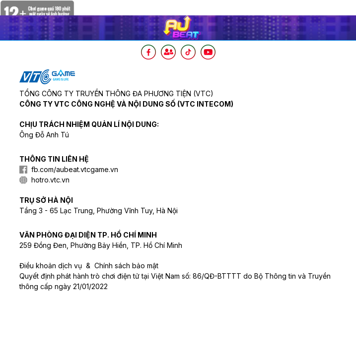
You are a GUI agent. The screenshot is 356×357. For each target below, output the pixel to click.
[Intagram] (168, 52)
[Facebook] (148, 52)
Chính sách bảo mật (126, 265)
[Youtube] (208, 52)
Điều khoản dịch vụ (50, 265)
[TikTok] (188, 52)
